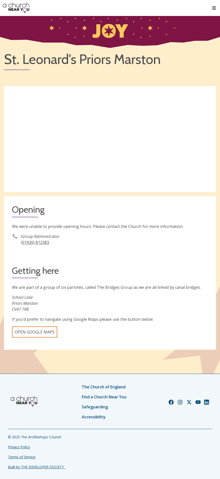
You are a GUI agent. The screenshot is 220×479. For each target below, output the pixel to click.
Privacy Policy (19, 447)
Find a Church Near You (104, 397)
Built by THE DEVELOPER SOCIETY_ (36, 467)
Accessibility (94, 417)
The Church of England (104, 387)
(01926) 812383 (35, 242)
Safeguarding (95, 407)
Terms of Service (21, 457)
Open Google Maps (35, 332)
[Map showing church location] (110, 139)
